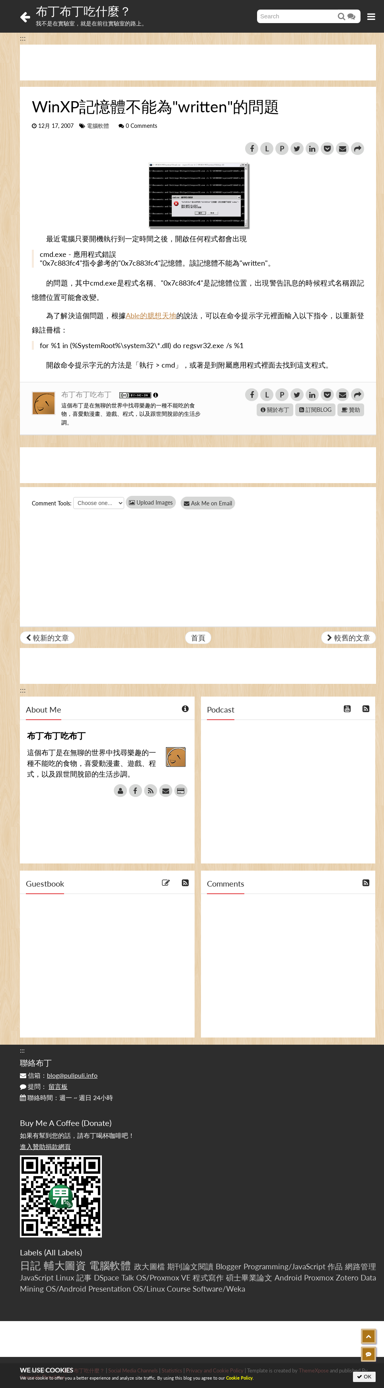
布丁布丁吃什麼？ (83, 11)
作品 (335, 1266)
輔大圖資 (65, 1265)
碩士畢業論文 (249, 1277)
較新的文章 (47, 637)
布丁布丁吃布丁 (87, 394)
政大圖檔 (149, 1266)
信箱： (58, 1075)
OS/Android (66, 1288)
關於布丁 (275, 409)
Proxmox (318, 1277)
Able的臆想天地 (151, 315)
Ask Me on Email (211, 503)
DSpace (106, 1277)
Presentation (109, 1288)
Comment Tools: (52, 503)
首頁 (198, 637)
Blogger (228, 1266)
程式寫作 (208, 1277)
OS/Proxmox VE (163, 1277)
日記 (30, 1265)
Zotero (347, 1277)
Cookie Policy (239, 1377)
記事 (84, 1277)
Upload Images (151, 502)
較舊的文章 (348, 637)
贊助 (350, 409)
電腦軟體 (98, 126)
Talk (127, 1277)
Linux (65, 1277)
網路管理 (360, 1266)
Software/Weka (219, 1288)
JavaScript (37, 1277)
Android (288, 1277)
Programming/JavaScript (285, 1266)
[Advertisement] (198, 62)
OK (364, 1377)
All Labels (63, 1252)
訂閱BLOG (315, 409)
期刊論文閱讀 (190, 1266)
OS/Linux (149, 1288)
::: (23, 37)
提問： (44, 1086)
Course (179, 1288)
